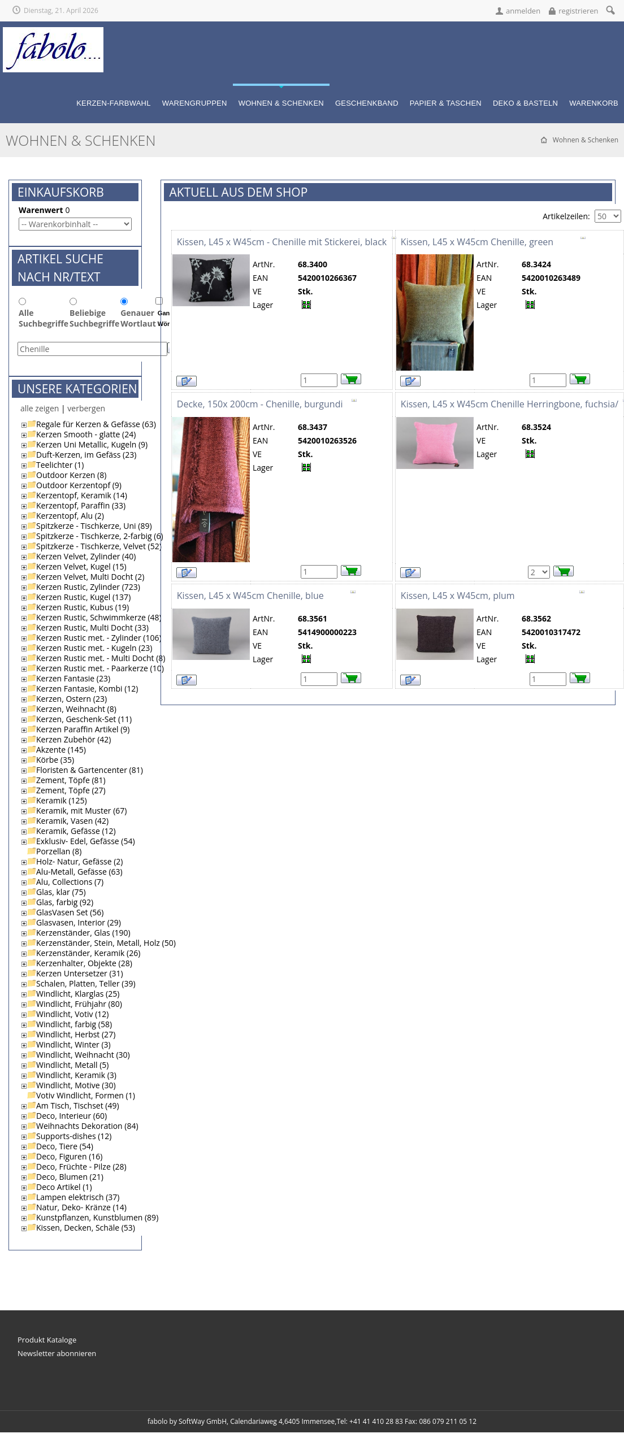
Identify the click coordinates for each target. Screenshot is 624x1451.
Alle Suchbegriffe (43, 318)
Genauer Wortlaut (138, 318)
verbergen (86, 408)
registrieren (578, 11)
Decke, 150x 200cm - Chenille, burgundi (260, 404)
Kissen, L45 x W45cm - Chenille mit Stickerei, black (282, 242)
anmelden (523, 11)
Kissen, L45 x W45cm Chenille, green (477, 242)
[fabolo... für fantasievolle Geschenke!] (53, 32)
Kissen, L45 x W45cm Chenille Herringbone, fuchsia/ (509, 404)
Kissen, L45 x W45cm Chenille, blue (250, 596)
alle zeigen (39, 408)
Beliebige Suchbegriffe (94, 318)
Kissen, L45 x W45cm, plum (458, 596)
